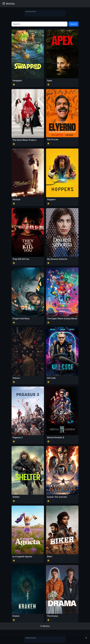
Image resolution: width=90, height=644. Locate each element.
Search (73, 24)
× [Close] (86, 638)
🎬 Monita (8, 3)
